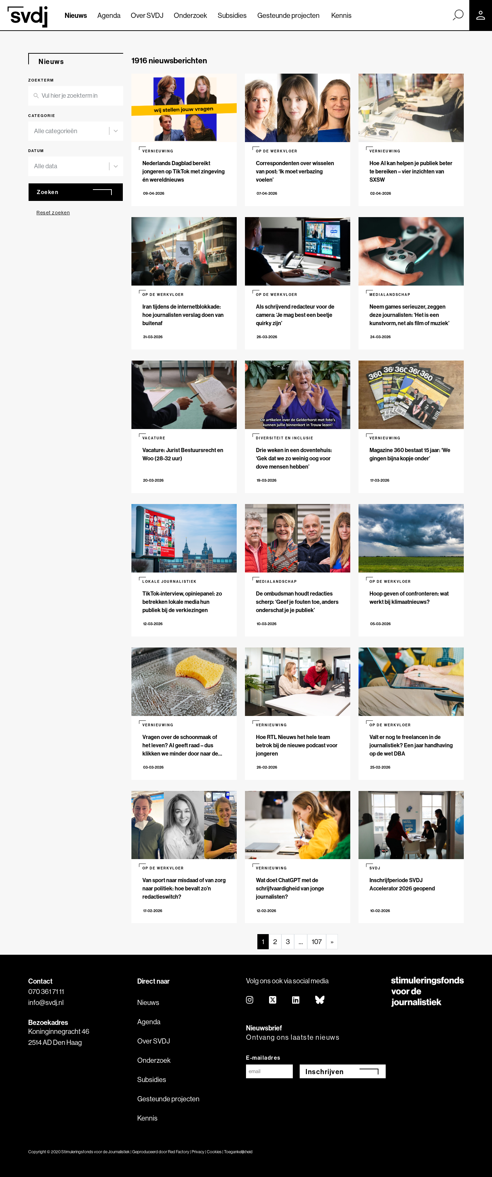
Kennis (341, 15)
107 (317, 941)
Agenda (108, 15)
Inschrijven (325, 1071)
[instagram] (250, 1000)
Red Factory (178, 1151)
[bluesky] (320, 1000)
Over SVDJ (147, 15)
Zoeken (47, 192)
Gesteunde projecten (288, 15)
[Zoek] (458, 15)
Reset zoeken (53, 213)
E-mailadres (263, 1057)
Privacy (198, 1151)
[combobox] (71, 131)
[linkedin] (296, 1000)
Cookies (214, 1151)
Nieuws (76, 15)
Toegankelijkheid (238, 1151)
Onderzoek (190, 15)
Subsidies (232, 15)
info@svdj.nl (46, 1002)
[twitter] (273, 1000)
